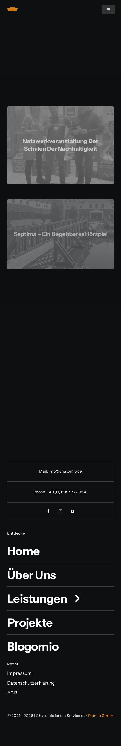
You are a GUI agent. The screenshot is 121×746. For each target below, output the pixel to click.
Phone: (40, 492)
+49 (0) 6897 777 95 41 (67, 492)
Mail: (43, 471)
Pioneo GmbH (101, 715)
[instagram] (60, 511)
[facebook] (48, 511)
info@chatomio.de (65, 471)
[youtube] (72, 511)
